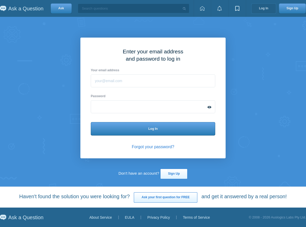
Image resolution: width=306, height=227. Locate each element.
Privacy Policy (158, 217)
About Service (100, 217)
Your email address (105, 70)
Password (98, 96)
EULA (130, 217)
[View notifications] (219, 8)
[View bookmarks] (237, 8)
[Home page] (202, 8)
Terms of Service (196, 217)
